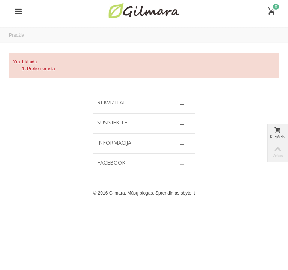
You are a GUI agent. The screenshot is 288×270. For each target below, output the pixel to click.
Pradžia (16, 35)
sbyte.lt (187, 193)
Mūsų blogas (140, 193)
